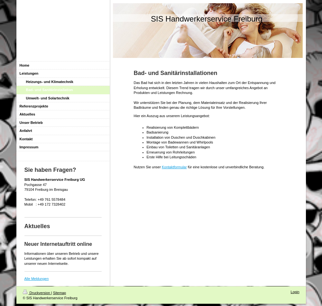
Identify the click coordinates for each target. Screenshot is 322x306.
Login (295, 292)
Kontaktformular (174, 167)
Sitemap (59, 293)
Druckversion (37, 293)
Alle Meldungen (36, 279)
